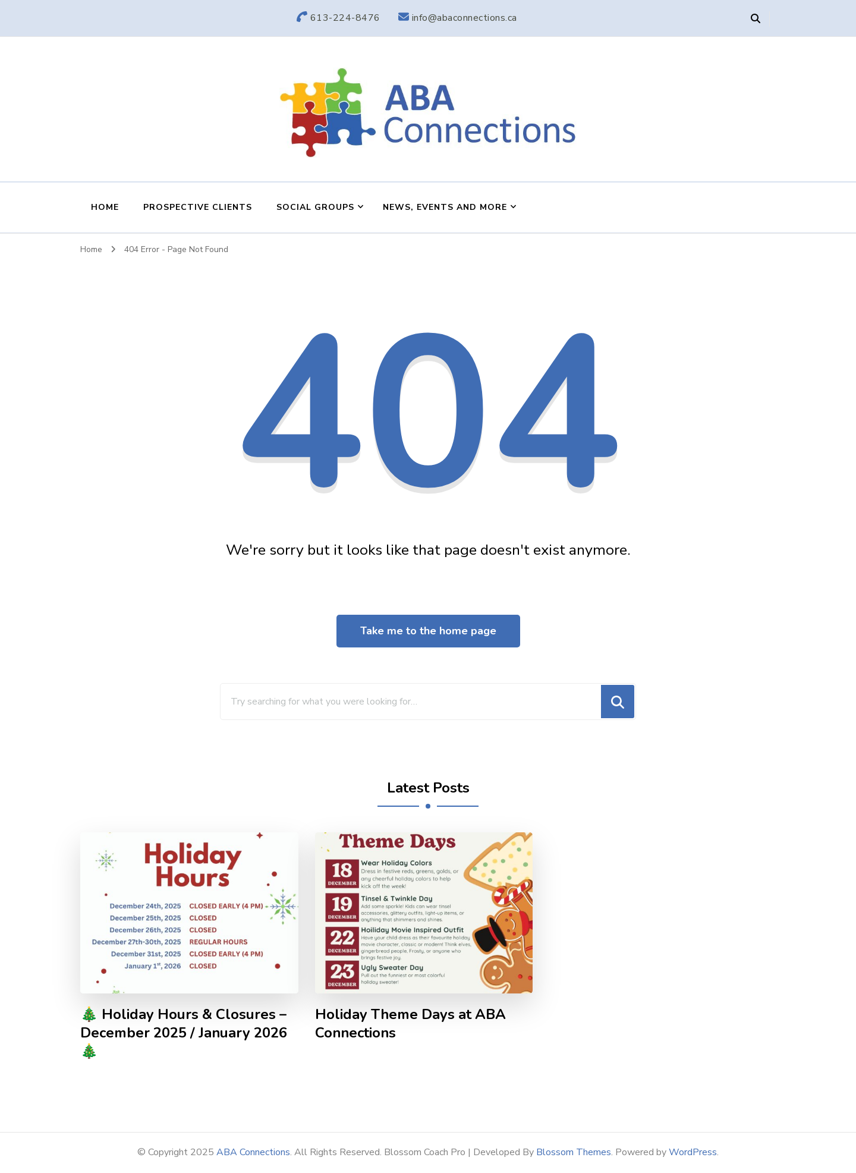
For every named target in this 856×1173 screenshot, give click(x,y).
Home (105, 207)
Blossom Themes (573, 1152)
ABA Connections (253, 1152)
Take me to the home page (428, 631)
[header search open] (755, 19)
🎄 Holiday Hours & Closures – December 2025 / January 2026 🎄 (183, 1033)
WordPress (693, 1152)
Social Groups (315, 207)
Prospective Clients (197, 207)
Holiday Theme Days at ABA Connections (410, 1023)
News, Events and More (445, 207)
